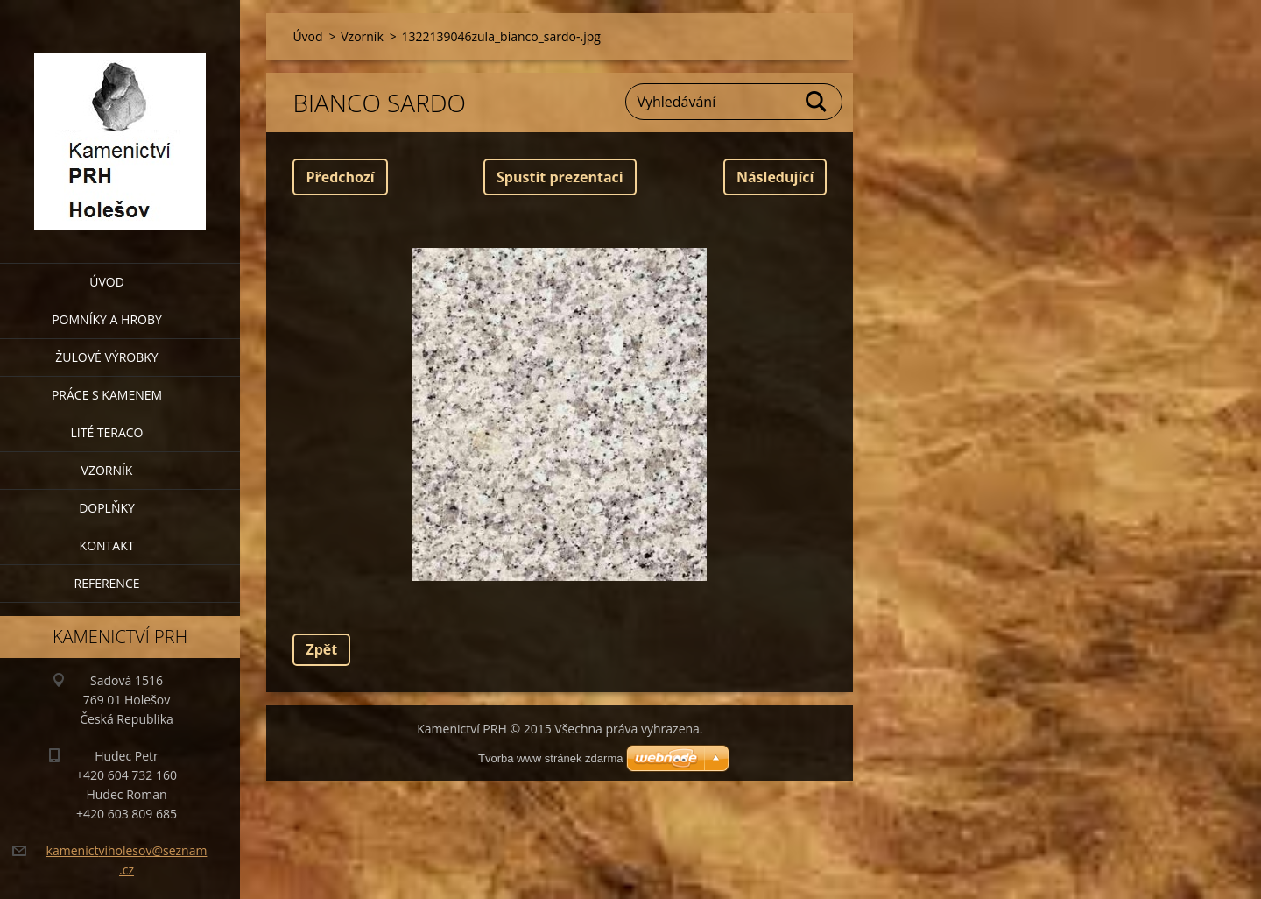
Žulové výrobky (106, 357)
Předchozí (340, 177)
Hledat (817, 101)
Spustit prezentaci (560, 177)
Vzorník (107, 470)
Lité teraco (106, 432)
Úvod (106, 281)
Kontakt (107, 545)
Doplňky (107, 507)
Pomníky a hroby (107, 319)
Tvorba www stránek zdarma (550, 758)
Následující (775, 177)
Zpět (321, 649)
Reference (107, 583)
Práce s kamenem (107, 394)
